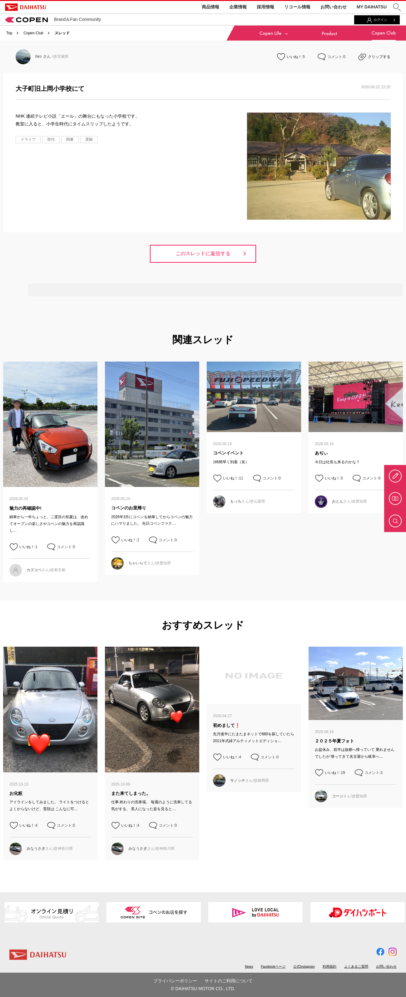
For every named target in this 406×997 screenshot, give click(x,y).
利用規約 (329, 966)
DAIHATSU (25, 7)
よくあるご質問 (356, 966)
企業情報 (238, 6)
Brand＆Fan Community (53, 19)
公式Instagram (304, 966)
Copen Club (33, 33)
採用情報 (265, 6)
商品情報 (210, 6)
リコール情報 (297, 6)
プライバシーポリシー (175, 980)
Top (9, 33)
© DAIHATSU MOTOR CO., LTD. (203, 988)
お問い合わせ (333, 6)
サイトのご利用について (229, 980)
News (249, 966)
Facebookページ (273, 966)
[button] (397, 7)
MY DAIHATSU (372, 6)
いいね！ (294, 57)
